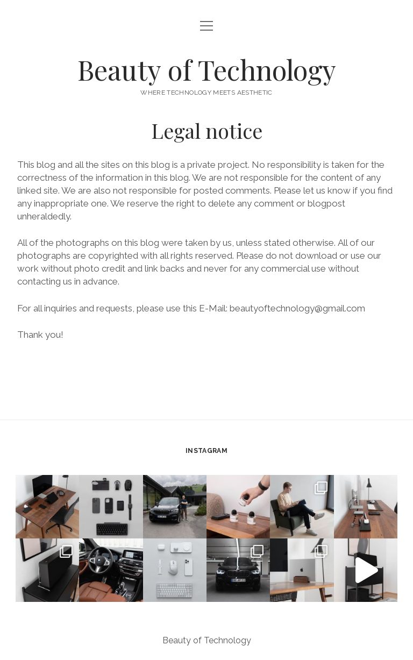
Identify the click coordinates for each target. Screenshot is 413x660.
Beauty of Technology (206, 69)
